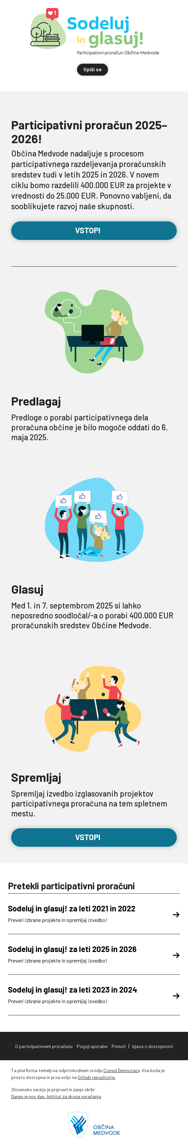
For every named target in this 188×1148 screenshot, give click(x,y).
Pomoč (119, 1046)
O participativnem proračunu (43, 1046)
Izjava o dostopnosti (152, 1046)
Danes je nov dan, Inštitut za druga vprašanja (56, 1096)
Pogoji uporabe (92, 1046)
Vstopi (94, 230)
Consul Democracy (121, 1070)
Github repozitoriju (96, 1077)
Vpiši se (92, 69)
